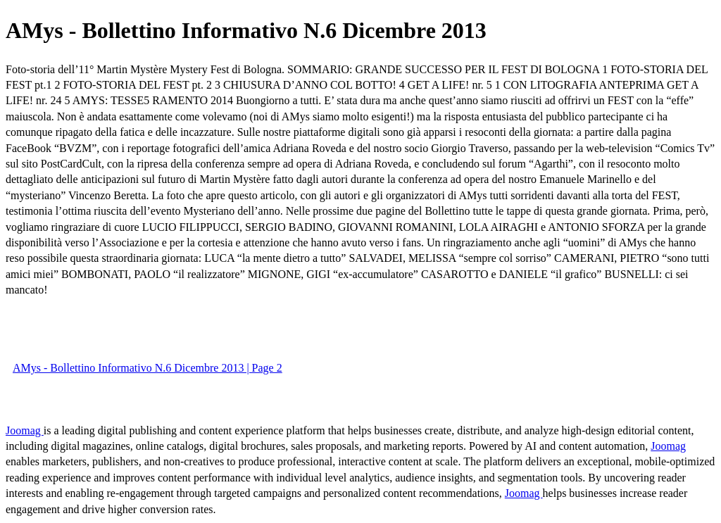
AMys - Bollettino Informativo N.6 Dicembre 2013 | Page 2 (147, 368)
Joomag (25, 430)
